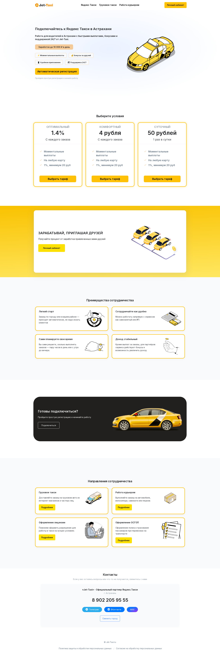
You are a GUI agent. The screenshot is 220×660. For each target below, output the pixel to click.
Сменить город (110, 618)
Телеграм (92, 609)
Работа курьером (129, 5)
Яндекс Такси (88, 5)
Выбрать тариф (58, 178)
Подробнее (47, 507)
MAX (132, 609)
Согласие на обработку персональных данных (139, 648)
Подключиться (48, 425)
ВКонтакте (114, 609)
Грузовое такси (108, 5)
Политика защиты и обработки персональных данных (85, 648)
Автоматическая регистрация (57, 71)
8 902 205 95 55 (110, 600)
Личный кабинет (175, 5)
